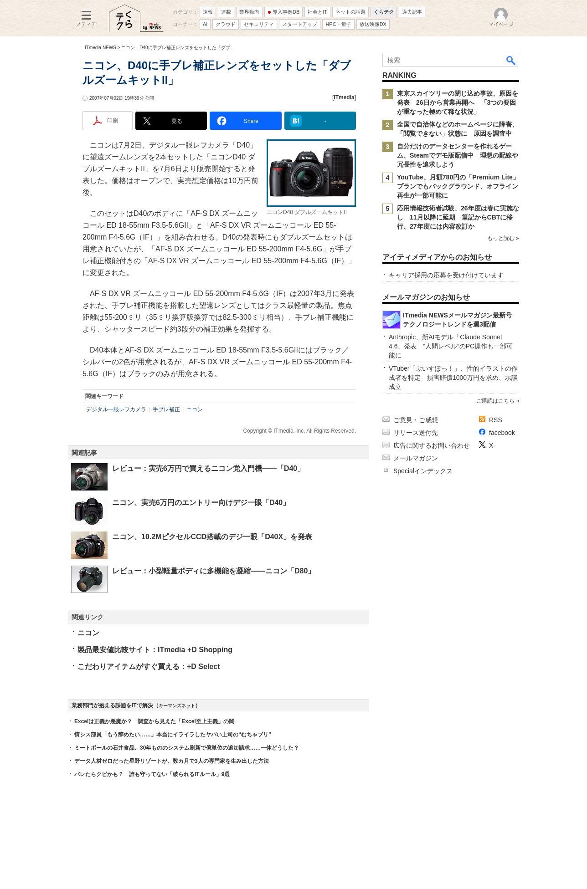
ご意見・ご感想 (415, 420)
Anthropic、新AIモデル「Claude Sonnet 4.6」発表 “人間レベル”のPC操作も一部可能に (451, 346)
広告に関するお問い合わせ (431, 445)
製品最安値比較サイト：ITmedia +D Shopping (154, 650)
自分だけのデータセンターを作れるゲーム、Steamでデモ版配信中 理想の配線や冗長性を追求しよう (457, 155)
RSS (495, 420)
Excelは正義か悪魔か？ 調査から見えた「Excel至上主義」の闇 (154, 721)
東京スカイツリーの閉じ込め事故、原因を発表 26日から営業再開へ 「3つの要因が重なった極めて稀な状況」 (457, 102)
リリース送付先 (415, 432)
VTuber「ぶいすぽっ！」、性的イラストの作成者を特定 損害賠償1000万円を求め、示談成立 (453, 377)
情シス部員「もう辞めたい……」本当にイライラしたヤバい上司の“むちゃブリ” (172, 734)
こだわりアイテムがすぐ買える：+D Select (148, 666)
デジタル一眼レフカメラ (116, 409)
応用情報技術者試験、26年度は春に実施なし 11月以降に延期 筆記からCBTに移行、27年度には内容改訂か (458, 217)
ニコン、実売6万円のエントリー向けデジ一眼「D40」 (201, 502)
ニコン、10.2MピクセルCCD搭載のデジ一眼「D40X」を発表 (212, 537)
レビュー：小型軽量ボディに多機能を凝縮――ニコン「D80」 (213, 571)
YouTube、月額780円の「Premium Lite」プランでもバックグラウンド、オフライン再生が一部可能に (458, 186)
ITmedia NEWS (100, 47)
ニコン (194, 409)
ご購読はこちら (495, 401)
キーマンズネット (177, 705)
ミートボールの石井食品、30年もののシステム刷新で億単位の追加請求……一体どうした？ (186, 748)
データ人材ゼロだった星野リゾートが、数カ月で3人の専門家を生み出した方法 (171, 761)
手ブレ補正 (166, 409)
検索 (511, 60)
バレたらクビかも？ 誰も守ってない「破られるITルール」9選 (152, 774)
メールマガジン (415, 458)
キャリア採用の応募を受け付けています (446, 275)
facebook (502, 432)
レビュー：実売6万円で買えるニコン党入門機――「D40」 (208, 468)
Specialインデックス (423, 471)
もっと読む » (503, 238)
